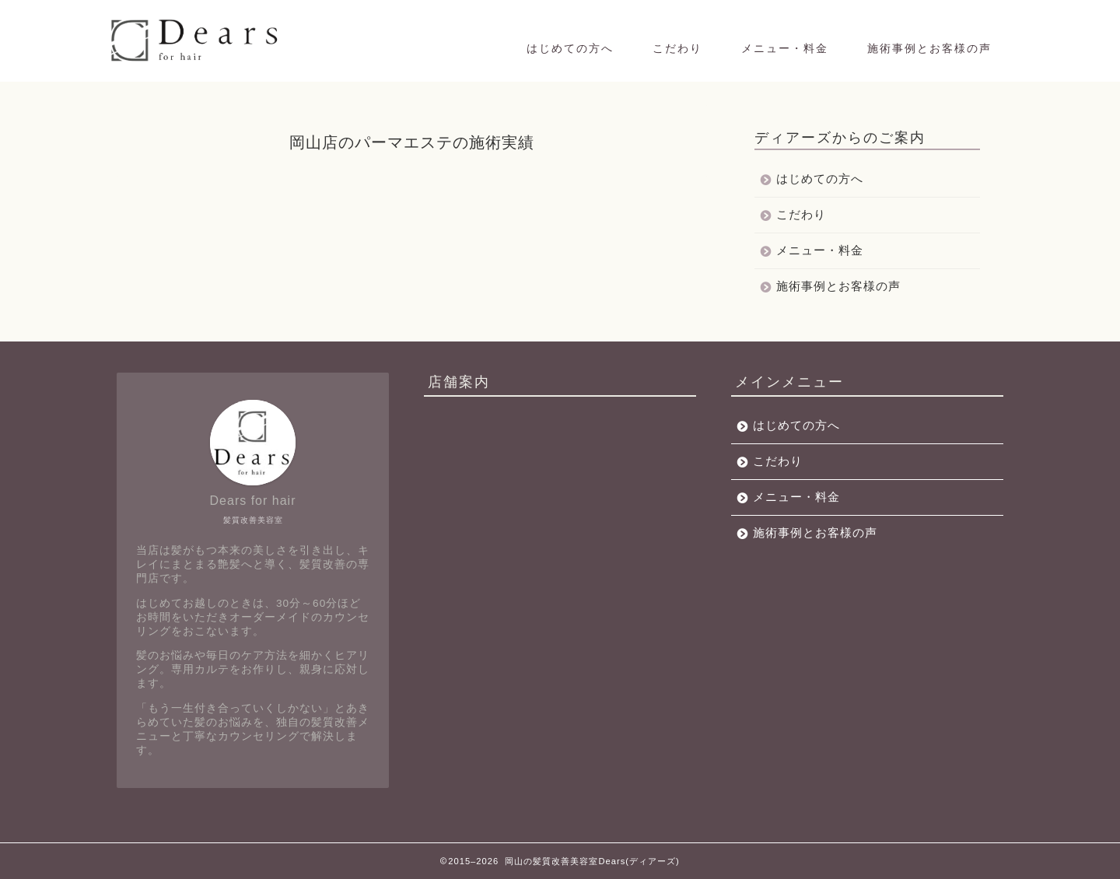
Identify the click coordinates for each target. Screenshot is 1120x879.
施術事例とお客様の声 (929, 48)
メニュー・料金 (784, 48)
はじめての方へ (570, 48)
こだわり (677, 48)
